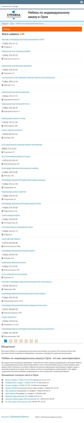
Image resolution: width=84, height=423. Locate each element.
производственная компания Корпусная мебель (24, 294)
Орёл (12, 23)
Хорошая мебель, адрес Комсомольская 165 (22, 399)
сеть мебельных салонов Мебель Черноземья (22, 145)
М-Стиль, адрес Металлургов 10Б (18, 402)
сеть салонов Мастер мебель (14, 274)
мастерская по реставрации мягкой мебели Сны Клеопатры (28, 78)
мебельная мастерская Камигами (17, 66)
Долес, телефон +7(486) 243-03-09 (19, 380)
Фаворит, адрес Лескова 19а (16, 396)
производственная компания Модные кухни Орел (24, 305)
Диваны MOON (11, 388)
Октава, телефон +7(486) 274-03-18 (19, 385)
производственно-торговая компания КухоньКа (23, 180)
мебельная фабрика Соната (14, 262)
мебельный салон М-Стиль (13, 118)
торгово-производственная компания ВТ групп (23, 40)
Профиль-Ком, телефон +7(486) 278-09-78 (22, 382)
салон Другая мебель (11, 239)
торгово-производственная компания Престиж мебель (27, 282)
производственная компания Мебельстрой (21, 204)
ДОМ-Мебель (10, 393)
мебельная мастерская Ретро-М (16, 104)
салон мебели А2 (9, 317)
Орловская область (19, 416)
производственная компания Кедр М (18, 251)
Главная (5, 23)
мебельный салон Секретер (14, 192)
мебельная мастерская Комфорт (16, 51)
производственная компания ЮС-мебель (20, 168)
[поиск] (17, 6)
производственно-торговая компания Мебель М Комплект (28, 329)
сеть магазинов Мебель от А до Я (16, 156)
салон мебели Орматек (12, 130)
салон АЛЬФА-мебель (11, 215)
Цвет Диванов (11, 391)
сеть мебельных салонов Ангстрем (17, 227)
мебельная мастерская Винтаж (15, 92)
